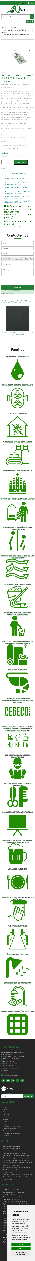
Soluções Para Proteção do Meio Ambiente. (16, 1167)
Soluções (6, 1112)
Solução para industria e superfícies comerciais (17, 1163)
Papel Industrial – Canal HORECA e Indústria (13, 31)
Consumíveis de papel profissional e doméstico (17, 1177)
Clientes (5, 1119)
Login (31, 3)
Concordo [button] (21, 1244)
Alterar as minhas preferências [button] (21, 1253)
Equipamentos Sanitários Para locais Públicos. (17, 1204)
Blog (4, 1124)
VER (12, 293)
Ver (5, 227)
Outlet (5, 1121)
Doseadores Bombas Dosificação (13, 1192)
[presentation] (17, 281)
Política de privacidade (10, 1128)
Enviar (17, 287)
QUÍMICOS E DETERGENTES (11, 1190)
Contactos (6, 1117)
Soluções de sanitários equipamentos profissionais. (14, 1151)
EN (23, 3)
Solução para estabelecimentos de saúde (16, 1160)
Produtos (13, 28)
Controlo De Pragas (9, 1194)
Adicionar (20, 162)
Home (4, 28)
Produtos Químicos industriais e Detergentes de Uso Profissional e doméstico (17, 1175)
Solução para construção (11, 1165)
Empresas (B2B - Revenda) (11, 1126)
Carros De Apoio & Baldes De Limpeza (15, 1201)
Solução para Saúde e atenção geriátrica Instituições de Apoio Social (16, 1156)
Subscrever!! (28, 1096)
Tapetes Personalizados (10, 1170)
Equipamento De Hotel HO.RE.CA (13, 1199)
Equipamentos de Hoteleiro (11, 1146)
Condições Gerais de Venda (11, 1133)
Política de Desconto (9, 1131)
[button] (30, 21)
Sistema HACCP (8, 1179)
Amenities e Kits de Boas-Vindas (13, 1197)
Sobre (5, 1109)
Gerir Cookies (7, 1136)
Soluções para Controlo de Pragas (14, 1153)
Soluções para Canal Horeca (12, 1148)
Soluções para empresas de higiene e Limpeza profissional (17, 1158)
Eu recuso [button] (21, 1248)
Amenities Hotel (8, 1172)
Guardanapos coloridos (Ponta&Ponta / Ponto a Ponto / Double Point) (15, 36)
